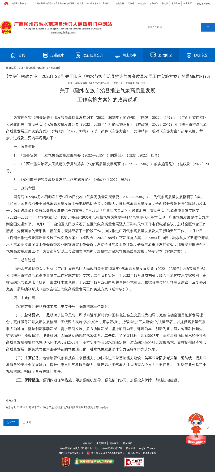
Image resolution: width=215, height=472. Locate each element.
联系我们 (127, 443)
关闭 (27, 422)
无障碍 (131, 3)
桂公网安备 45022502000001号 (106, 453)
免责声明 (101, 443)
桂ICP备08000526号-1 (71, 453)
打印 (11, 422)
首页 (20, 67)
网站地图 (87, 443)
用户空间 (175, 3)
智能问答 (120, 3)
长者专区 (187, 3)
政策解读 (43, 67)
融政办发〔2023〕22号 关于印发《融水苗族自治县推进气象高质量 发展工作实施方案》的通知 (57, 407)
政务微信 (154, 3)
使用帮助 (114, 443)
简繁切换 (142, 3)
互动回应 (31, 67)
